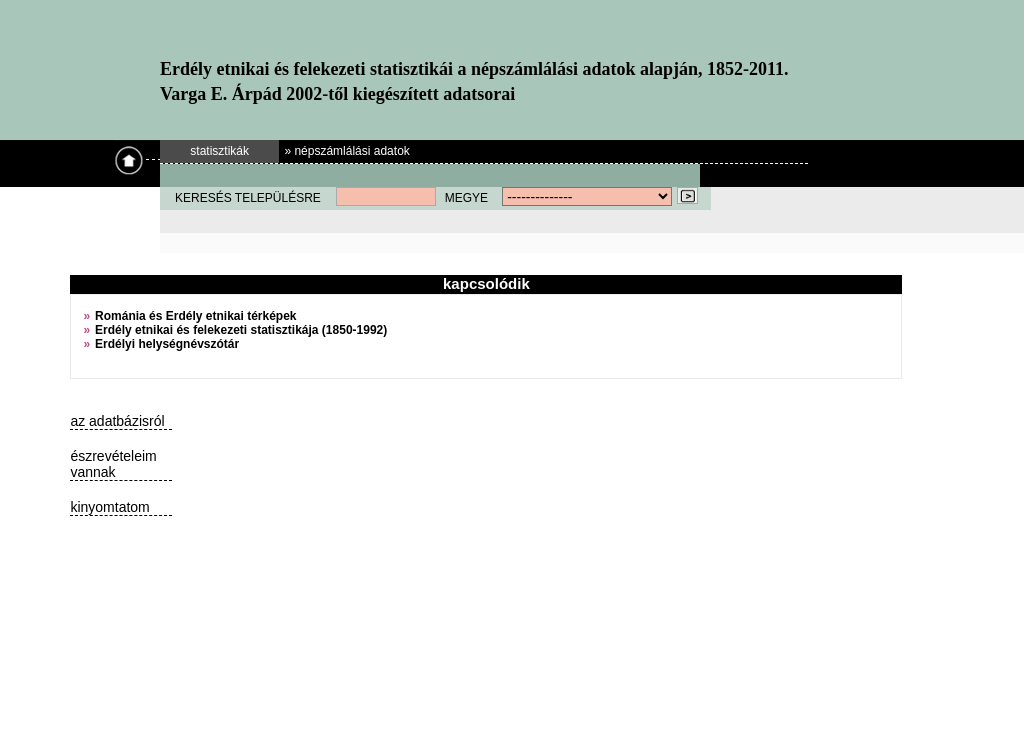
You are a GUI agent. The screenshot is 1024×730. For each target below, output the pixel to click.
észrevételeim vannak (113, 464)
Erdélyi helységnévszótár (167, 344)
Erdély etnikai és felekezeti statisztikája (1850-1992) (241, 330)
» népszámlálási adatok (346, 151)
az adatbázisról (117, 421)
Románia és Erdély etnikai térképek (195, 316)
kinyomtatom (109, 507)
